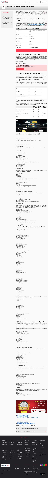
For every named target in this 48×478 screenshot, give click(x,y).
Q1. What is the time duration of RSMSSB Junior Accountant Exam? (27, 428)
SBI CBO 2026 (12, 446)
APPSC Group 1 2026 (34, 458)
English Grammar (26, 472)
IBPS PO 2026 (19, 440)
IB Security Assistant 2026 (12, 450)
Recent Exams (35, 1)
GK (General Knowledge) (28, 471)
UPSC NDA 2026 (34, 442)
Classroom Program (36, 468)
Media (15, 469)
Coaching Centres (24, 1)
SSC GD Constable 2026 (5, 448)
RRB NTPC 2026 (27, 442)
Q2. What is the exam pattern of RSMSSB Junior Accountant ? (26, 431)
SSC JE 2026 (4, 446)
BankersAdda (35, 472)
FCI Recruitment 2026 (19, 450)
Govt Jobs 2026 (26, 468)
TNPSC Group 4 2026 (34, 449)
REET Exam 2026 (42, 452)
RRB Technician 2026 (27, 446)
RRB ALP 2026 (27, 440)
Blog (19, 1)
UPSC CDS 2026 (34, 444)
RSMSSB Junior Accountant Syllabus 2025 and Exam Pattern (7, 14)
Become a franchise (18, 468)
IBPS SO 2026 (19, 446)
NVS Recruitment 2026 (42, 443)
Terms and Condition (36, 469)
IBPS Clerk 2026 (19, 442)
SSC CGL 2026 (4, 440)
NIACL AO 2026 (19, 454)
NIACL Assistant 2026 (19, 452)
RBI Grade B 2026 (12, 452)
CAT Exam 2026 (27, 454)
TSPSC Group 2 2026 (34, 456)
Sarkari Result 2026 (27, 474)
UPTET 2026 (42, 447)
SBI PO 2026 (12, 440)
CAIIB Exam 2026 (27, 452)
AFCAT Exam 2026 (35, 440)
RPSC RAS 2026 (19, 456)
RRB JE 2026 (26, 444)
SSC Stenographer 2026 (5, 457)
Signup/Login (44, 1)
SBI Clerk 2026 (12, 442)
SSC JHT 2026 (4, 454)
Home (7, 7)
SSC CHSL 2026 (4, 442)
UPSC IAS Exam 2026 (34, 446)
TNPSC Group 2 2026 (34, 451)
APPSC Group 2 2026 (34, 461)
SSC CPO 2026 (4, 450)
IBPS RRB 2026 (19, 444)
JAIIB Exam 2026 (27, 450)
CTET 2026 (41, 445)
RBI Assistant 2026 (13, 454)
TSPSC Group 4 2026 (34, 453)
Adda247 (34, 471)
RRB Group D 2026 (27, 448)
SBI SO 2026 (12, 444)
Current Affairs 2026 (27, 469)
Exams (29, 1)
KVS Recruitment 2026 (42, 441)
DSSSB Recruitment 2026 (43, 455)
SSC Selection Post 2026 (5, 452)
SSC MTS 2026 (4, 444)
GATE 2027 (19, 458)
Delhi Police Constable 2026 (4, 459)
